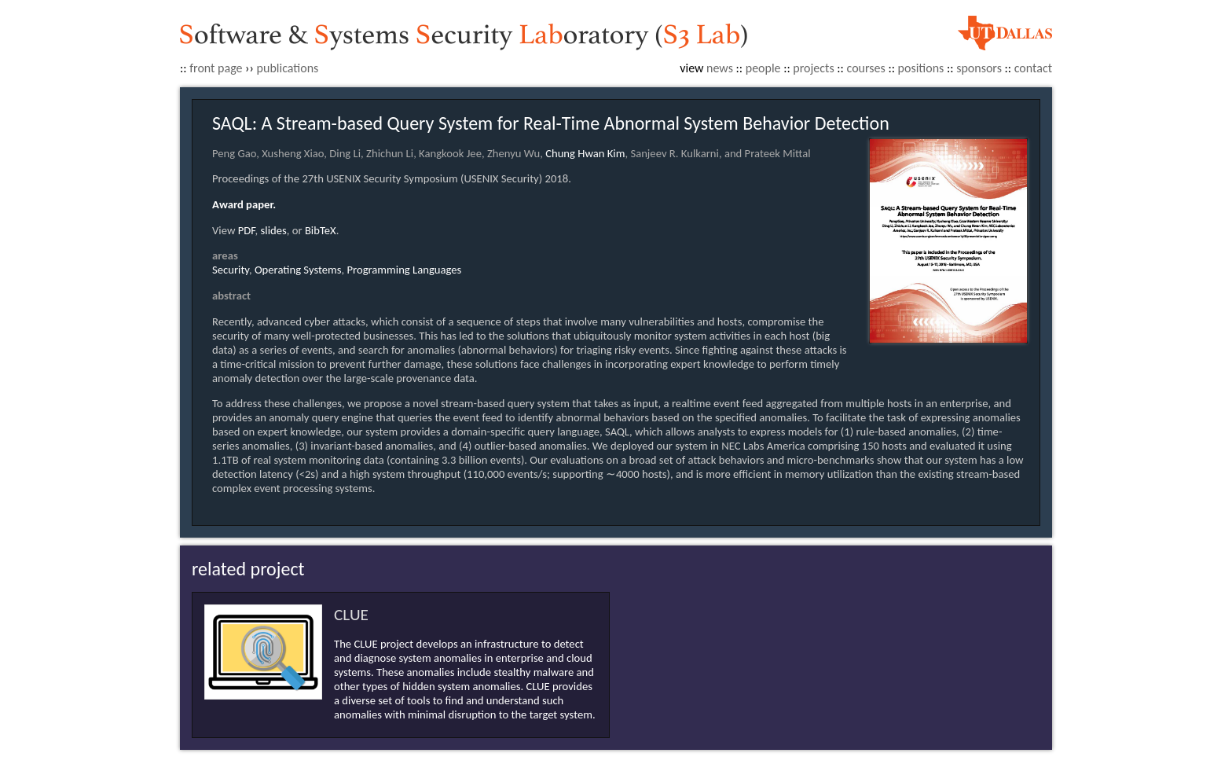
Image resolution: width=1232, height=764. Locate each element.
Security (230, 270)
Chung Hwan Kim (585, 153)
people (763, 68)
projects (813, 68)
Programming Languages (403, 270)
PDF (246, 230)
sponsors (979, 68)
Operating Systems (298, 270)
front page (215, 68)
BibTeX (320, 230)
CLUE (351, 614)
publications (288, 68)
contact (1033, 68)
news (719, 68)
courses (866, 68)
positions (921, 68)
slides (274, 230)
